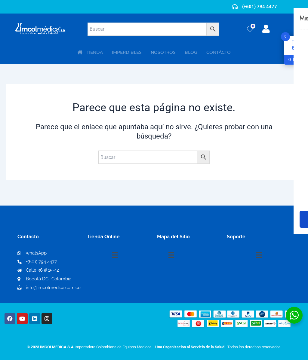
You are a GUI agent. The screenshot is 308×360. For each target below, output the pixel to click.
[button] (114, 255)
